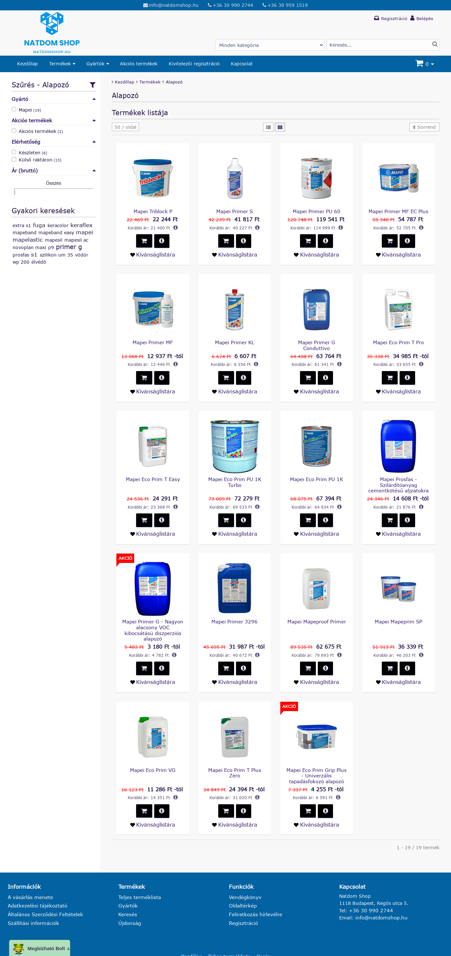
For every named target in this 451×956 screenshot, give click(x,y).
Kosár (261, 936)
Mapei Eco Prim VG (153, 752)
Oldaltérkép (242, 886)
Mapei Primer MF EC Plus (398, 211)
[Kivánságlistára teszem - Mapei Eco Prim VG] (152, 806)
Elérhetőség (54, 141)
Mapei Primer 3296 (234, 611)
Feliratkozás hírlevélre (253, 894)
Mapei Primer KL (234, 341)
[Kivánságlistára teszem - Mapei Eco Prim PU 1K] (316, 524)
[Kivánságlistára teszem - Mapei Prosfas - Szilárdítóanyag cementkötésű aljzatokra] (398, 524)
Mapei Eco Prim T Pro (398, 341)
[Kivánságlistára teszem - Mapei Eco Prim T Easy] (152, 524)
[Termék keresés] (383, 44)
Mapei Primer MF (153, 341)
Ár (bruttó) (54, 169)
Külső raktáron (40, 159)
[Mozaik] (280, 127)
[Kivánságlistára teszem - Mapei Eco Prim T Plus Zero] (234, 806)
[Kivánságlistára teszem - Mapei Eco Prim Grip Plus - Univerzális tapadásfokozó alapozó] (316, 806)
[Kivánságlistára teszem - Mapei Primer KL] (234, 383)
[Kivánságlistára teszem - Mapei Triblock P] (152, 253)
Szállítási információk (32, 903)
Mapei (30, 109)
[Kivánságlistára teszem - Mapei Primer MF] (152, 383)
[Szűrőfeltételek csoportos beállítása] (92, 84)
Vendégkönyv (244, 878)
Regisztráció (242, 903)
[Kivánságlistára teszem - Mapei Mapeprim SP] (398, 665)
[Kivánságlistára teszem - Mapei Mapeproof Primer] (316, 665)
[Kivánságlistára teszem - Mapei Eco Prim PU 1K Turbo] (234, 524)
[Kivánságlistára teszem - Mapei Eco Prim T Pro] (398, 383)
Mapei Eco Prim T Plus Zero (234, 752)
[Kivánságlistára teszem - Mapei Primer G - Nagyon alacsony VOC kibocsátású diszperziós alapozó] (152, 665)
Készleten (33, 151)
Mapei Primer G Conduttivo (316, 341)
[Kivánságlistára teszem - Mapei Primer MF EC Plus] (398, 253)
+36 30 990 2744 (232, 4)
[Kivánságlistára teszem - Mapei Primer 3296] (234, 665)
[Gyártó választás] (269, 44)
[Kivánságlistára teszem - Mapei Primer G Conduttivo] (316, 383)
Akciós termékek (138, 63)
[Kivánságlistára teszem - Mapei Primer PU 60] (316, 253)
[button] (125, 127)
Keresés (127, 894)
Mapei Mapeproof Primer (316, 611)
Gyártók (95, 63)
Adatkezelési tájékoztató (35, 886)
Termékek (60, 63)
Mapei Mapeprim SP (398, 611)
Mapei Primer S (234, 211)
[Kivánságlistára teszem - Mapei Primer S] (234, 253)
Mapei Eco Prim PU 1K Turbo (234, 473)
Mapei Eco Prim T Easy (152, 470)
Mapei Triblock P (152, 211)
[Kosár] (425, 64)
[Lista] (269, 127)
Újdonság (129, 903)
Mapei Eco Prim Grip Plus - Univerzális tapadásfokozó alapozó (316, 758)
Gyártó (54, 99)
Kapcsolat (242, 63)
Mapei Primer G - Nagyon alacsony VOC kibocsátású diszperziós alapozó (152, 617)
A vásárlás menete (28, 878)
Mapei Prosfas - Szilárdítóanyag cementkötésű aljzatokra (398, 476)
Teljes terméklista (138, 878)
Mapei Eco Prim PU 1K (317, 470)
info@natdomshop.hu (174, 4)
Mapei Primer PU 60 (316, 211)
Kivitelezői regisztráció (194, 63)
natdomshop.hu (83, 948)
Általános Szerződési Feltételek (43, 894)
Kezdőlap (27, 63)
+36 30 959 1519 (287, 4)
